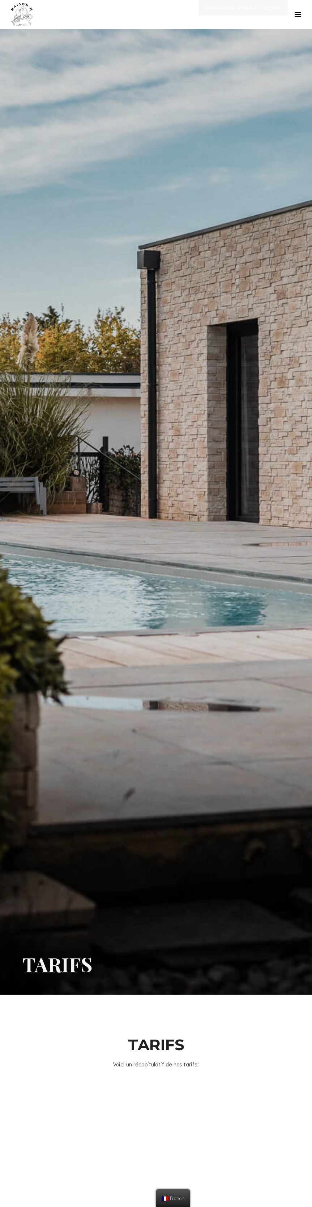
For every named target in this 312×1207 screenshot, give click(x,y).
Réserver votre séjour (243, 15)
